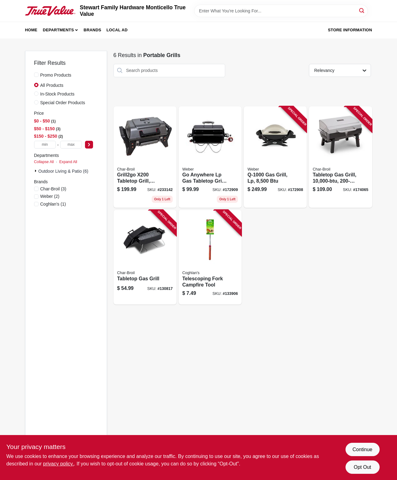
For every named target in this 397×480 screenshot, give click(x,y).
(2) (50, 196)
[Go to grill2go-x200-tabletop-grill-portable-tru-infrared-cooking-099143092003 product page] (145, 157)
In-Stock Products (57, 94)
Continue (362, 449)
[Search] (362, 10)
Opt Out (362, 467)
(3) (53, 188)
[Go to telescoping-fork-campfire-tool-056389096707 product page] (210, 257)
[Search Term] (281, 11)
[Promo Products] (36, 75)
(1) (53, 204)
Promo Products (55, 75)
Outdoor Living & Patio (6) (63, 171)
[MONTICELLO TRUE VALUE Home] (50, 11)
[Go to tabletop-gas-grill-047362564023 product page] (340, 157)
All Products (52, 85)
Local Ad (116, 30)
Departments (58, 30)
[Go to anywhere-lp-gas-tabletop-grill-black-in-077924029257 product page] (210, 157)
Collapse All (44, 162)
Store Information (350, 30)
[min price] (45, 145)
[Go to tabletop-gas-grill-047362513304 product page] (145, 257)
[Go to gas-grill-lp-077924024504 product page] (275, 157)
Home (31, 30)
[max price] (71, 145)
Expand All (68, 162)
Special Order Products (62, 102)
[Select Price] (89, 145)
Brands (92, 30)
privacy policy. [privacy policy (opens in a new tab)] (58, 463)
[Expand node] (36, 171)
